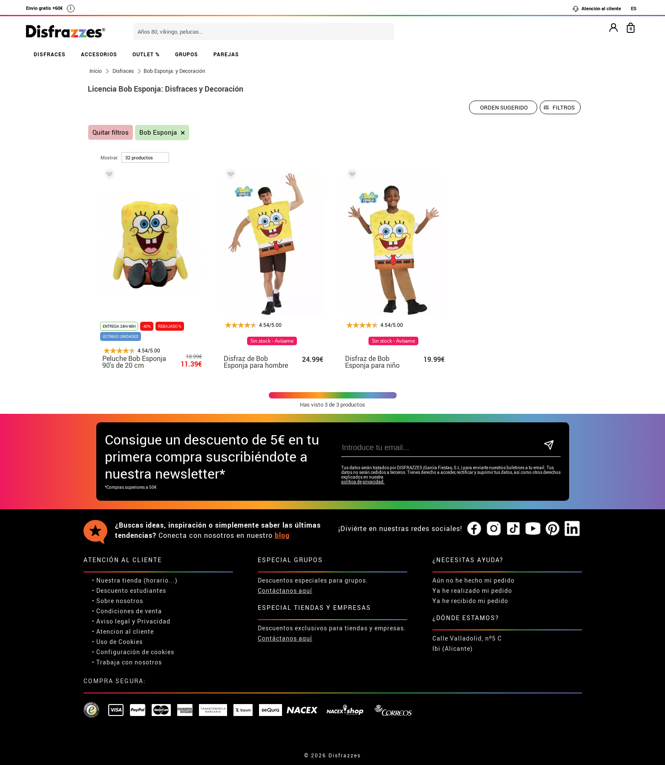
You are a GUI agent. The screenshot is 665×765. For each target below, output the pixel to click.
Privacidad (153, 621)
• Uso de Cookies (117, 642)
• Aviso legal (111, 621)
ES (633, 8)
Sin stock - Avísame (272, 341)
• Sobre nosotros (117, 601)
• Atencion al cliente (123, 631)
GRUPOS (186, 54)
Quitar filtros (110, 132)
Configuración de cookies (135, 652)
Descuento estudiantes (131, 590)
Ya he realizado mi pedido (472, 590)
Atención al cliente (596, 8)
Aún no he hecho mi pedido (473, 580)
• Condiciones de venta (127, 611)
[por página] (145, 157)
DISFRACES (50, 54)
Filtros (564, 107)
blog (282, 535)
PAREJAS (226, 54)
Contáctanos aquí (285, 590)
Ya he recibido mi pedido (470, 601)
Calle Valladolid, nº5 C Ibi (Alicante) (467, 643)
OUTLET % (146, 54)
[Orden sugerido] (503, 107)
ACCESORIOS (99, 54)
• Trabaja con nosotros (127, 662)
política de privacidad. (363, 481)
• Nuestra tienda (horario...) (135, 580)
